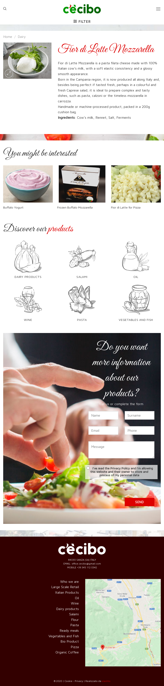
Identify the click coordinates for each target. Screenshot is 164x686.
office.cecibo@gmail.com (86, 563)
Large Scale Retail (65, 587)
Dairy (22, 37)
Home (7, 37)
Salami (74, 614)
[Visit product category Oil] (136, 262)
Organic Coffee (67, 652)
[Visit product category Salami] (82, 262)
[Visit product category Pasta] (82, 305)
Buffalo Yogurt (13, 207)
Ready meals (69, 630)
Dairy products (67, 609)
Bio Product (69, 641)
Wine (75, 603)
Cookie (68, 681)
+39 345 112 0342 (87, 567)
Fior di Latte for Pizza (126, 207)
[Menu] (158, 9)
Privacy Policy (120, 468)
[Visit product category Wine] (28, 305)
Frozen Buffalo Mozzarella (75, 207)
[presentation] (121, 489)
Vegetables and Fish (63, 636)
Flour (75, 620)
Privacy (79, 681)
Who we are (69, 581)
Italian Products (67, 592)
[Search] (4, 9)
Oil (77, 598)
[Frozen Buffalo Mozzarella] (82, 184)
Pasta (74, 625)
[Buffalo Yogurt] (28, 184)
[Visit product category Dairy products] (28, 262)
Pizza (75, 647)
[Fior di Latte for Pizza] (136, 184)
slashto (106, 681)
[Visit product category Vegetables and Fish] (136, 305)
